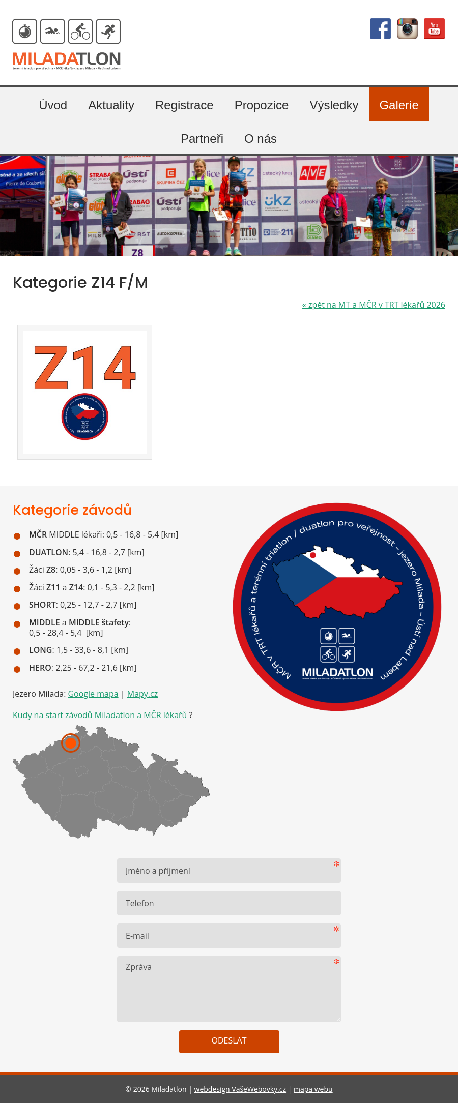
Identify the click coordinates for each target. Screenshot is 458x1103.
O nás (260, 138)
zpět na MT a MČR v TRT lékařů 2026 (373, 304)
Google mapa (93, 693)
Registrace (184, 105)
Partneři (202, 138)
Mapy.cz (142, 693)
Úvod (53, 105)
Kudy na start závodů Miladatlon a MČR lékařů (100, 715)
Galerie (398, 105)
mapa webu (313, 1089)
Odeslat (229, 1040)
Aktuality (111, 105)
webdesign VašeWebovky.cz (240, 1089)
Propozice (262, 105)
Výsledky (333, 105)
